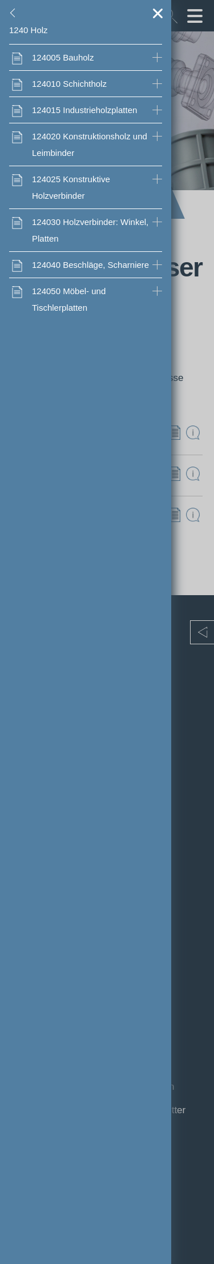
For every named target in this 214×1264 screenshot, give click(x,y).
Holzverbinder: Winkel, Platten (90, 230)
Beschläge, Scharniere (90, 265)
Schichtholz (69, 84)
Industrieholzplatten (84, 110)
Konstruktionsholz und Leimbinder (89, 144)
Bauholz (63, 57)
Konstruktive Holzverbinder (71, 187)
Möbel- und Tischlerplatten (69, 299)
